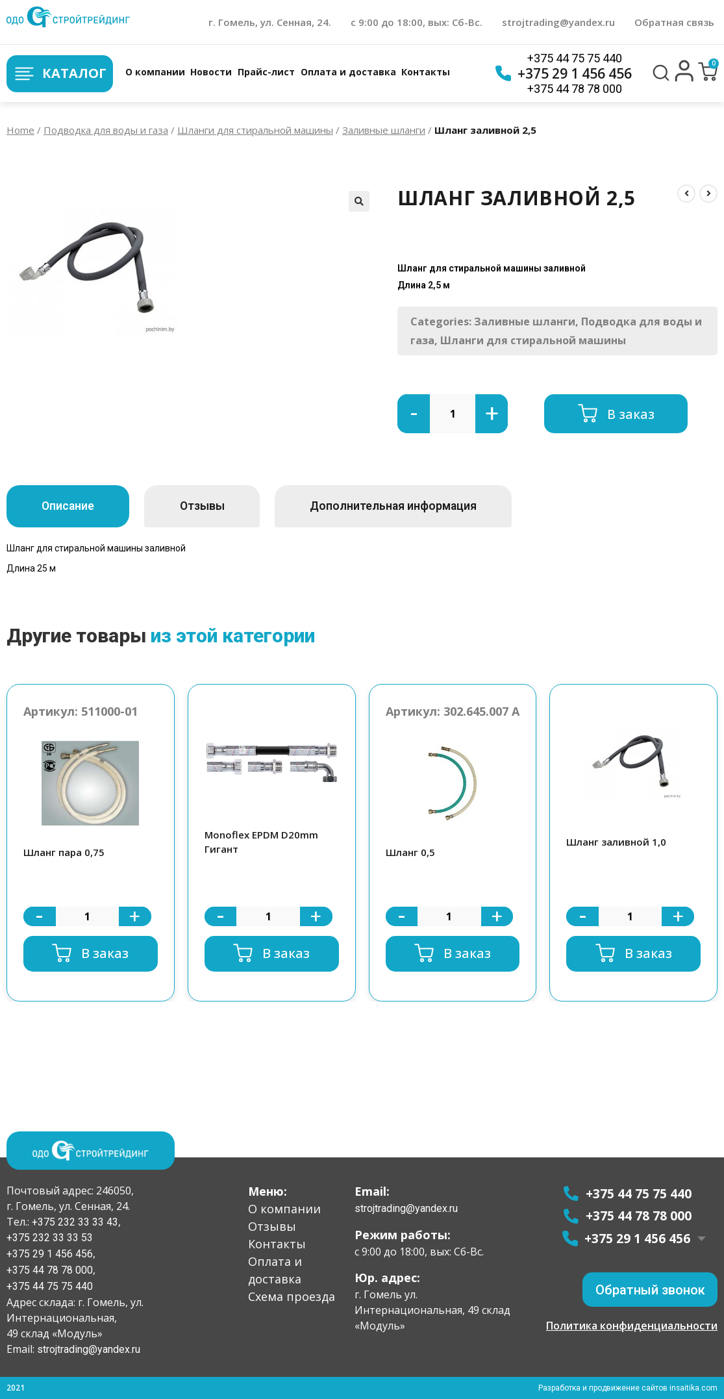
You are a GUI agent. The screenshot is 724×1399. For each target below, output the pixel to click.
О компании (155, 72)
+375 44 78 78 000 (574, 88)
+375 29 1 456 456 (563, 74)
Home (20, 129)
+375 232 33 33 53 (49, 1237)
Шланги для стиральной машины (255, 129)
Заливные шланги (383, 129)
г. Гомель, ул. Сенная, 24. (269, 22)
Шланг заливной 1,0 (616, 841)
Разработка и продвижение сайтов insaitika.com (627, 1388)
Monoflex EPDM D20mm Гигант (261, 842)
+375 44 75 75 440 (574, 58)
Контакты (425, 72)
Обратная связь (674, 22)
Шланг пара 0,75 (64, 852)
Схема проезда (291, 1296)
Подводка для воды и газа (106, 129)
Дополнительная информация (416, 506)
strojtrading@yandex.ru (558, 22)
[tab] (72, 506)
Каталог (59, 73)
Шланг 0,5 (410, 852)
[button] (684, 78)
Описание (72, 506)
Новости (211, 72)
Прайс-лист (266, 72)
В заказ (631, 413)
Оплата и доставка (348, 72)
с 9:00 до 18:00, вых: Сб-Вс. (416, 22)
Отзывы (215, 506)
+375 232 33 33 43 (73, 1221)
